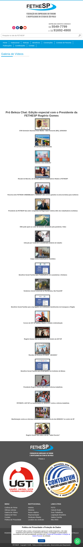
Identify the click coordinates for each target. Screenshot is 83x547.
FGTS (53, 507)
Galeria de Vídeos (11, 512)
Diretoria (31, 510)
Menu (7, 504)
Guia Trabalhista (57, 512)
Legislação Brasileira (58, 515)
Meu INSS (54, 520)
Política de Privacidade (13, 520)
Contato (31, 46)
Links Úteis (56, 504)
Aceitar (41, 541)
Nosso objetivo (33, 512)
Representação (33, 515)
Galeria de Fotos (11, 515)
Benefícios (36, 43)
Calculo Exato (56, 510)
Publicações (7, 46)
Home (5, 43)
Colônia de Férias (11, 507)
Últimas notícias (10, 510)
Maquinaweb (66, 545)
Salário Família (56, 517)
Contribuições (20, 46)
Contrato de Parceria (63, 43)
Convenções (48, 43)
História (31, 507)
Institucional (15, 43)
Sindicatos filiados (34, 517)
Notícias (26, 43)
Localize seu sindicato (36, 520)
